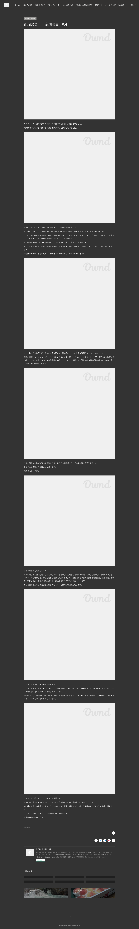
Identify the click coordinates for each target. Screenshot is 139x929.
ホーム (49, 5)
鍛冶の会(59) (27, 827)
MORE (130, 5)
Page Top (69, 917)
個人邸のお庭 (100, 5)
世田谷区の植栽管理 (117, 5)
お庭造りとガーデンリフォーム (80, 5)
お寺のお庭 (60, 5)
